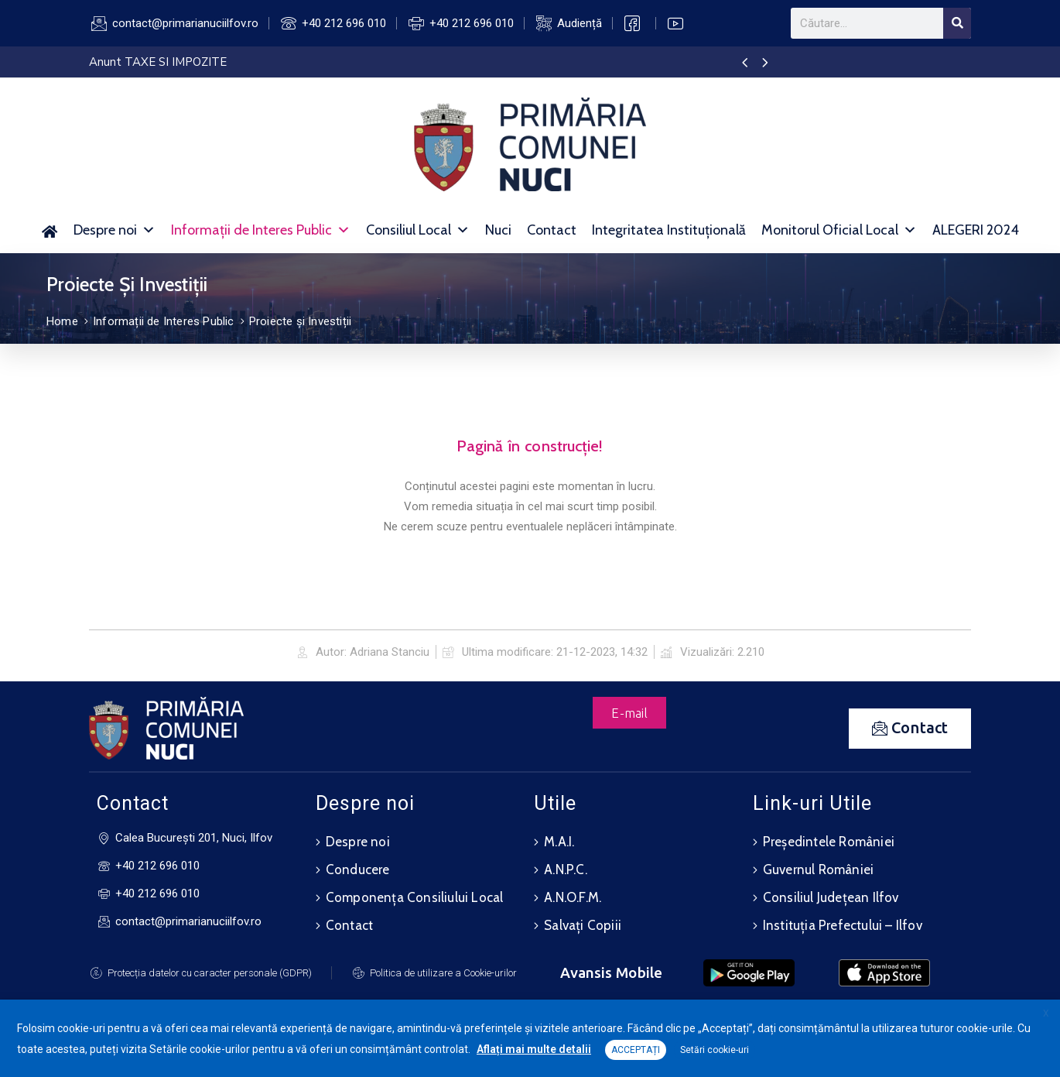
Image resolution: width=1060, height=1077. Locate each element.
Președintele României (828, 841)
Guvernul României (818, 869)
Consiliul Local (418, 230)
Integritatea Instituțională (669, 229)
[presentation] (744, 63)
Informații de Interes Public (260, 230)
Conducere (358, 869)
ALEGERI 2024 (975, 229)
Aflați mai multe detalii (534, 1049)
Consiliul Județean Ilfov (831, 897)
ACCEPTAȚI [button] (635, 1049)
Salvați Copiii (582, 925)
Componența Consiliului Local (415, 897)
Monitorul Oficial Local (839, 230)
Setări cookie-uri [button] (714, 1049)
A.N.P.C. (565, 869)
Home (62, 321)
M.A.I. (559, 841)
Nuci (498, 229)
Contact (551, 229)
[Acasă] (50, 230)
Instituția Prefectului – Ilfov (842, 925)
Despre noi (115, 230)
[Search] (957, 23)
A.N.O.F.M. (572, 897)
